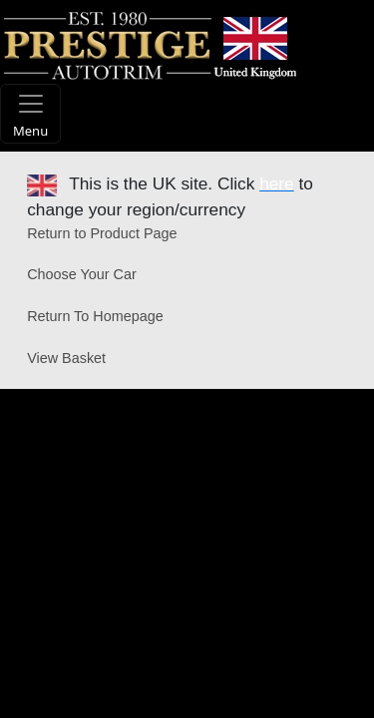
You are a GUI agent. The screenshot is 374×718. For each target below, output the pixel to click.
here (276, 183)
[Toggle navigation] (30, 114)
